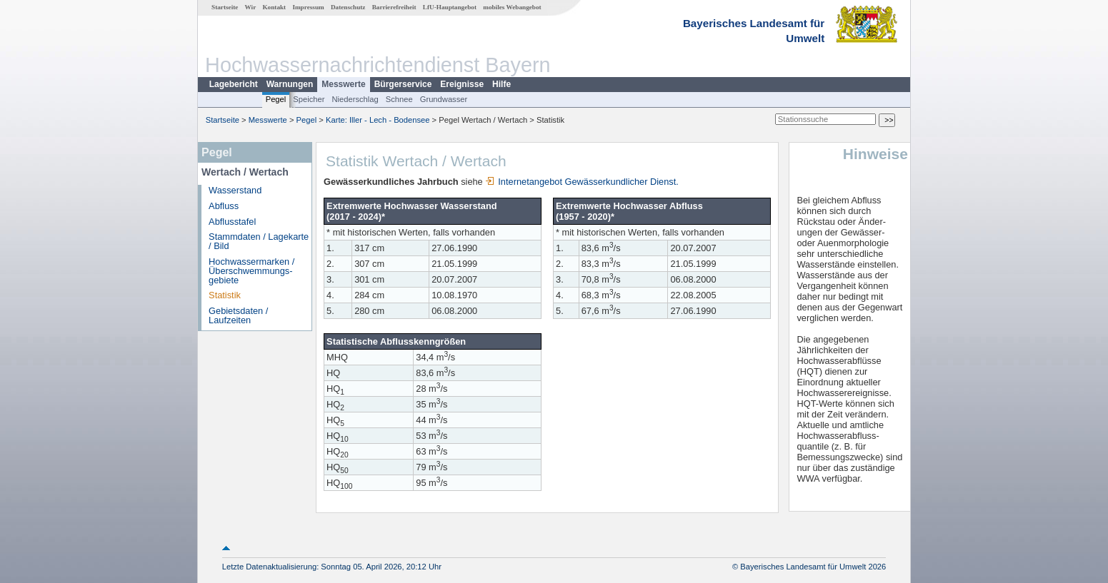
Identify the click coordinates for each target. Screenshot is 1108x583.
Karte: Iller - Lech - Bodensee (378, 120)
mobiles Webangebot (512, 7)
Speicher (308, 99)
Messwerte (343, 84)
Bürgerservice (403, 84)
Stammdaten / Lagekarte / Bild (259, 241)
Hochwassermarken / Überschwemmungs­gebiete (251, 270)
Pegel (276, 99)
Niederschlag (354, 99)
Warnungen (290, 84)
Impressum (308, 7)
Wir (250, 7)
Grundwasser (444, 99)
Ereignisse (462, 84)
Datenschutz (348, 7)
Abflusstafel (232, 221)
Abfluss (224, 206)
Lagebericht (233, 84)
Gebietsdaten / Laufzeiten (238, 315)
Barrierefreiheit (394, 7)
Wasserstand (235, 190)
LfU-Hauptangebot (449, 7)
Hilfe (501, 84)
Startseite (224, 7)
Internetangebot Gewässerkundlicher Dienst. (582, 181)
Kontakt (274, 7)
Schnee (399, 99)
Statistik (225, 295)
